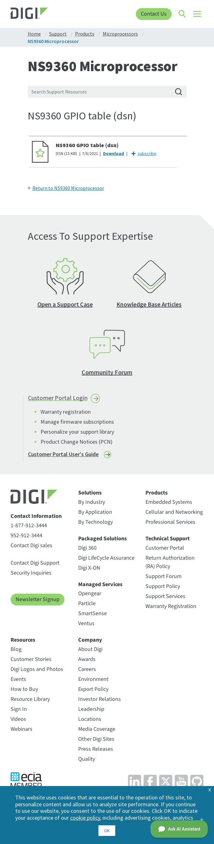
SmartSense (92, 613)
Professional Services (170, 522)
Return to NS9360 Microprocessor (68, 188)
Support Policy (162, 586)
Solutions (90, 493)
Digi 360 (87, 548)
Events (18, 679)
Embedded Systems (168, 502)
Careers (87, 669)
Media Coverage (96, 729)
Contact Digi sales (31, 545)
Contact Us (154, 14)
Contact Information (36, 516)
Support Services (165, 596)
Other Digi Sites (96, 739)
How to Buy (24, 689)
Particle (87, 603)
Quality (86, 759)
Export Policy (93, 689)
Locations (89, 719)
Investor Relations (99, 699)
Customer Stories (31, 659)
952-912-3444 (26, 535)
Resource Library (30, 699)
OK (107, 830)
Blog (16, 649)
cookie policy (85, 817)
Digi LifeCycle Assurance (106, 558)
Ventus (86, 623)
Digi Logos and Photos (37, 669)
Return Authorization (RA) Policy (170, 562)
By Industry (91, 502)
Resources (23, 640)
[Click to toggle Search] (182, 14)
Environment (93, 679)
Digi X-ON (89, 568)
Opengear (89, 593)
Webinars (21, 729)
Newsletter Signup (37, 599)
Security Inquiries (31, 573)
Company (90, 640)
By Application (95, 512)
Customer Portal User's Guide (63, 454)
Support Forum (163, 576)
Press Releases (95, 749)
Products (156, 493)
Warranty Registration (170, 606)
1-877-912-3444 (29, 525)
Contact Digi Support (35, 563)
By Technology (95, 522)
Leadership (91, 709)
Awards (87, 659)
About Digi (90, 649)
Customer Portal (164, 548)
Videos (18, 719)
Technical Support (167, 538)
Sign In (19, 709)
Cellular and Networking (174, 512)
